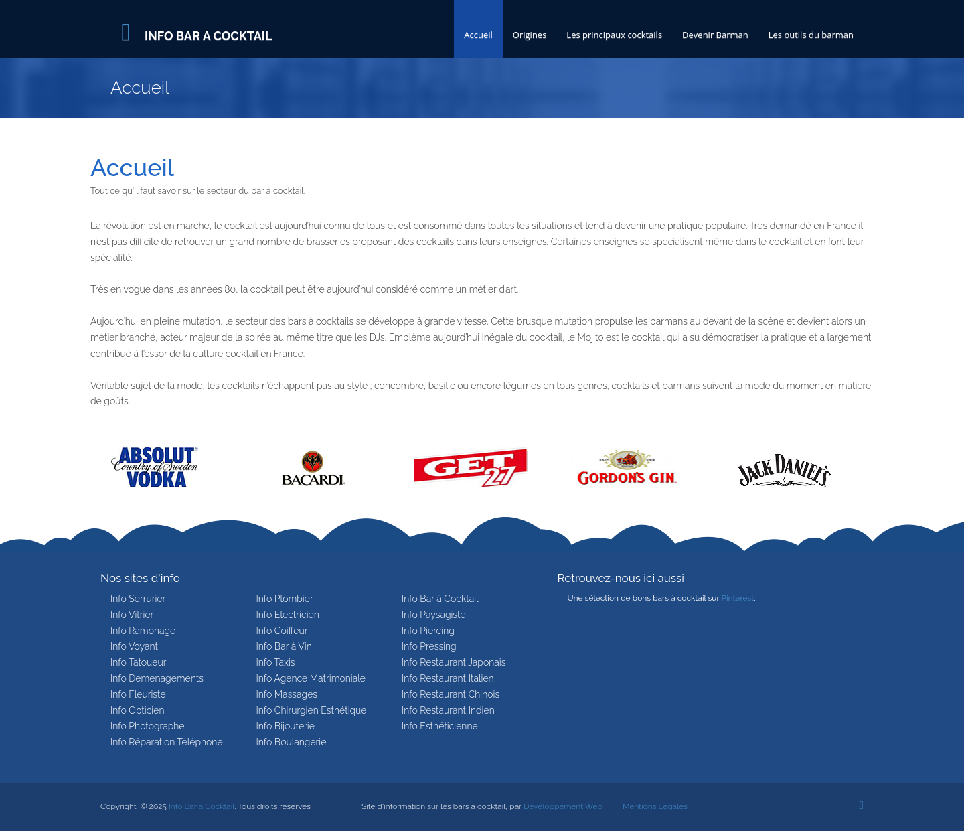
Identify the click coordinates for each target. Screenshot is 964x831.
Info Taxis (275, 662)
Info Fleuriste (138, 694)
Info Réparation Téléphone (166, 742)
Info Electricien (287, 614)
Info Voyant (134, 646)
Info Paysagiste (434, 614)
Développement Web (563, 806)
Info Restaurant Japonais (453, 662)
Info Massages (287, 694)
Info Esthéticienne (440, 726)
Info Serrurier (137, 598)
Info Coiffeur (282, 630)
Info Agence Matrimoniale (311, 678)
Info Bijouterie (285, 726)
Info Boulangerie (291, 742)
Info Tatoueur (138, 662)
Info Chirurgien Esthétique (311, 710)
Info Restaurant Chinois (450, 694)
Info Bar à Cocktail (440, 598)
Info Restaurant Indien (448, 710)
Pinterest (737, 598)
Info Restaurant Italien (448, 678)
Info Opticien (137, 710)
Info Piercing (428, 630)
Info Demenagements (157, 678)
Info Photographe (147, 726)
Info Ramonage (142, 630)
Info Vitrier (131, 614)
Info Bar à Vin (284, 646)
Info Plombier (284, 598)
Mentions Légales (655, 806)
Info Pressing (429, 646)
